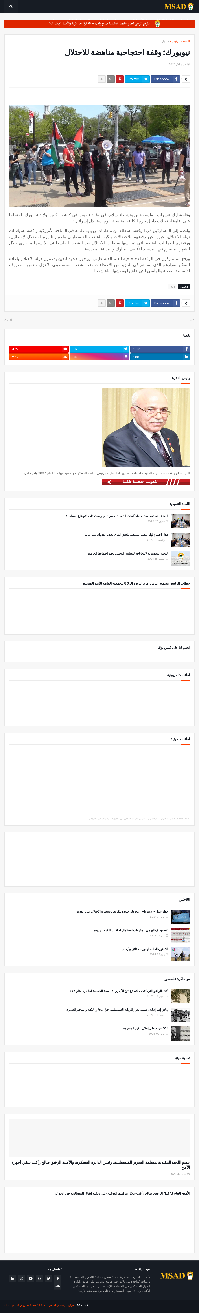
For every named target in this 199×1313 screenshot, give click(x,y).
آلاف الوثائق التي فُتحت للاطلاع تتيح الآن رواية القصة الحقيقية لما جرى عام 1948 (118, 991)
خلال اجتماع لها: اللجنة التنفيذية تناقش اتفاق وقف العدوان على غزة (126, 535)
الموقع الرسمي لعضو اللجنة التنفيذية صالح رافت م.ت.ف (40, 1305)
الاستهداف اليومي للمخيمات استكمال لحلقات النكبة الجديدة (131, 930)
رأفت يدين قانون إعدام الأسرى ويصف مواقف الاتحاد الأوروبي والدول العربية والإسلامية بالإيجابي (133, 818)
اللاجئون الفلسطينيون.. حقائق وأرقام (145, 949)
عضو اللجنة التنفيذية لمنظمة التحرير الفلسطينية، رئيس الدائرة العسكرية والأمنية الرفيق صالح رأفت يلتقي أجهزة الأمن (100, 1165)
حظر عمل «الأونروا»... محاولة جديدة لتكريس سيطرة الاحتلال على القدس (122, 912)
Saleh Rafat (184, 818)
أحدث (189, 320)
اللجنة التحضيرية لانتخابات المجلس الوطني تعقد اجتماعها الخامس (127, 553)
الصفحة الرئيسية (180, 41)
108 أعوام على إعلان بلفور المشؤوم (145, 1028)
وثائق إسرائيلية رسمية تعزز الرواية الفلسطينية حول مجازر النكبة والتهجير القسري (117, 1010)
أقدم (9, 320)
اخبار (165, 41)
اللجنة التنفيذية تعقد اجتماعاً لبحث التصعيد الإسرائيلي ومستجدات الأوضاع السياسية (117, 516)
